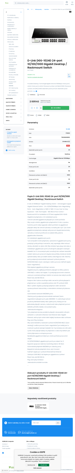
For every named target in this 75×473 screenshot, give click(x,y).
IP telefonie (12, 51)
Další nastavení (37, 468)
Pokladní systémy (11, 95)
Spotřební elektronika (12, 35)
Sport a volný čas (11, 113)
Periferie (9, 20)
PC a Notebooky (11, 15)
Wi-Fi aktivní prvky (13, 88)
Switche (46, 9)
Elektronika (9, 98)
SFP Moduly (12, 77)
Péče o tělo (9, 117)
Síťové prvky (38, 9)
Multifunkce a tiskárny (13, 17)
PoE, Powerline (12, 62)
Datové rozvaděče (13, 46)
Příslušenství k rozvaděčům (12, 69)
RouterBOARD (12, 72)
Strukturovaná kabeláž (12, 82)
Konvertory (11, 53)
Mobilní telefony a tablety (12, 29)
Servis (7, 120)
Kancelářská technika (12, 37)
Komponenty (10, 22)
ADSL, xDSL (11, 44)
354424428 (12, 433)
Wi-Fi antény (12, 90)
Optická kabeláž (13, 56)
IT (31, 9)
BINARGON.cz (69, 469)
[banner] (7, 3)
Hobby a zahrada (11, 109)
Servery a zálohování (12, 39)
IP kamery (11, 49)
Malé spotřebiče (10, 102)
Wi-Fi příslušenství (13, 92)
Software (9, 32)
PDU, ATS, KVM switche (12, 59)
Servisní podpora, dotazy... (34, 448)
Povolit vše (44, 465)
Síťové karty (12, 79)
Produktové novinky (32, 446)
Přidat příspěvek (33, 388)
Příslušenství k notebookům (11, 25)
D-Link (69, 75)
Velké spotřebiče (10, 106)
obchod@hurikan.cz (29, 433)
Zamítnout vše (31, 465)
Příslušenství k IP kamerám (13, 65)
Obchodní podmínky (32, 444)
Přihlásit (58, 422)
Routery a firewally (13, 74)
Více (34, 91)
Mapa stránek (20, 470)
